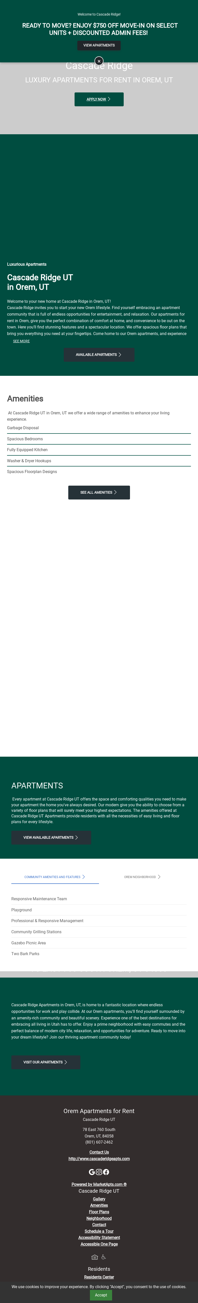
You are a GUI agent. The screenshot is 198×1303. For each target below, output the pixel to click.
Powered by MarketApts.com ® (99, 1279)
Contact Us (99, 1246)
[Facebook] (106, 1265)
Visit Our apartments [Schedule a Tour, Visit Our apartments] (45, 1156)
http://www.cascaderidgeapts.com (99, 1253)
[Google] (92, 1265)
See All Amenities (99, 492)
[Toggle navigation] (10, 21)
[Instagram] (99, 1265)
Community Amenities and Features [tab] (55, 876)
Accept (101, 1295)
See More (21, 341)
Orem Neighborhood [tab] (143, 876)
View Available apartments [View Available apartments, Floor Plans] (51, 837)
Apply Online (94, 4)
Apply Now (99, 99)
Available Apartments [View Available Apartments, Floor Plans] (99, 354)
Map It (165, 4)
